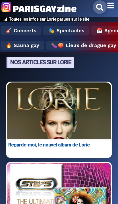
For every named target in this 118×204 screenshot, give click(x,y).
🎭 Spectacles (66, 30)
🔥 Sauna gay (22, 45)
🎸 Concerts (21, 30)
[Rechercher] (100, 7)
